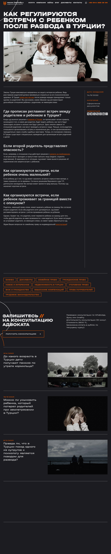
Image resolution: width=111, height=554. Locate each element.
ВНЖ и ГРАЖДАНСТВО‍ (17, 294)
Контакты (77, 2)
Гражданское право (74, 284)
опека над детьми (27, 102)
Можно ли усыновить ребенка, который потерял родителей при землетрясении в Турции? (19, 415)
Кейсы (50, 2)
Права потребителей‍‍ (81, 294)
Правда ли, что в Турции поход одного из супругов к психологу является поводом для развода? (19, 460)
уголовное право (79, 289)
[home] (13, 3)
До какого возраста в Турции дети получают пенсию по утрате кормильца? (20, 369)
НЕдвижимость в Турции (49, 289)
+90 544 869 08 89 (98, 2)
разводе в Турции (35, 124)
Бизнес (10, 284)
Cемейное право (47, 284)
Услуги (31, 2)
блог (57, 2)
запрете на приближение (60, 158)
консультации (61, 229)
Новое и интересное (17, 289)
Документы (66, 2)
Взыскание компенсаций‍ (49, 294)
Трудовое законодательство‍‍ (22, 299)
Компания (41, 2)
